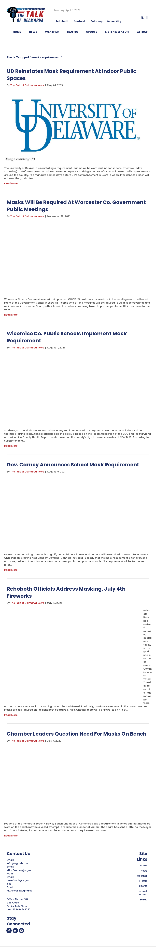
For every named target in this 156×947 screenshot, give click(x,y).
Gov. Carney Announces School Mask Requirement (73, 464)
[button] (142, 17)
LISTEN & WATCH (117, 32)
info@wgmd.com (18, 863)
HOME (17, 32)
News (144, 870)
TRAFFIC (72, 32)
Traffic (143, 881)
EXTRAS (142, 32)
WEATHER (52, 32)
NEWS (33, 32)
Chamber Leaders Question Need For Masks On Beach (77, 733)
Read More (11, 183)
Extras (143, 899)
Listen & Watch (142, 892)
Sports (91, 32)
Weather (142, 875)
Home (143, 865)
